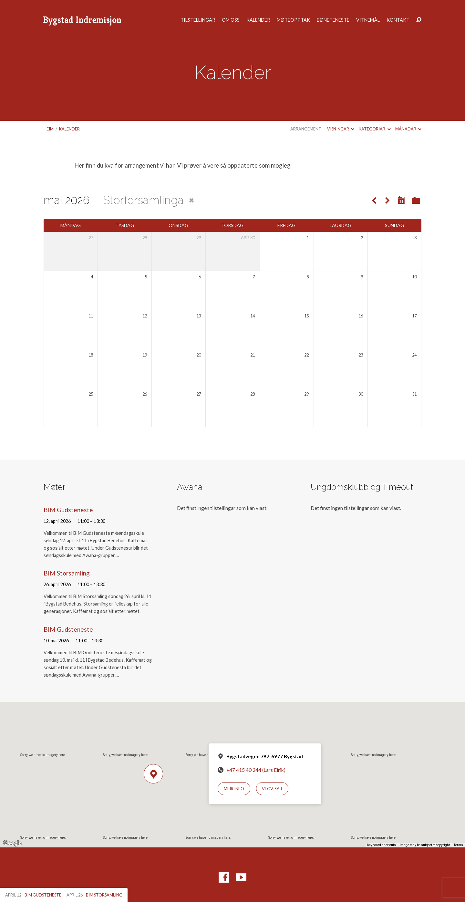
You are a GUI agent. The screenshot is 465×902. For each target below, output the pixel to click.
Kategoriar (374, 128)
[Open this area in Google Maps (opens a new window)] (12, 843)
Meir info (234, 788)
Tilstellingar (198, 20)
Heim (49, 128)
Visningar (340, 128)
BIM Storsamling (67, 573)
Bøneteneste (333, 20)
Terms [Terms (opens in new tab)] (458, 845)
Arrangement (305, 128)
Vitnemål (368, 20)
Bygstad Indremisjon (82, 20)
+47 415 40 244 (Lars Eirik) (255, 770)
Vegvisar (272, 788)
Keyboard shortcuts (381, 845)
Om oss (231, 20)
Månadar (408, 128)
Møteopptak (293, 20)
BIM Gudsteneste (68, 509)
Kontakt (398, 20)
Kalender (258, 20)
